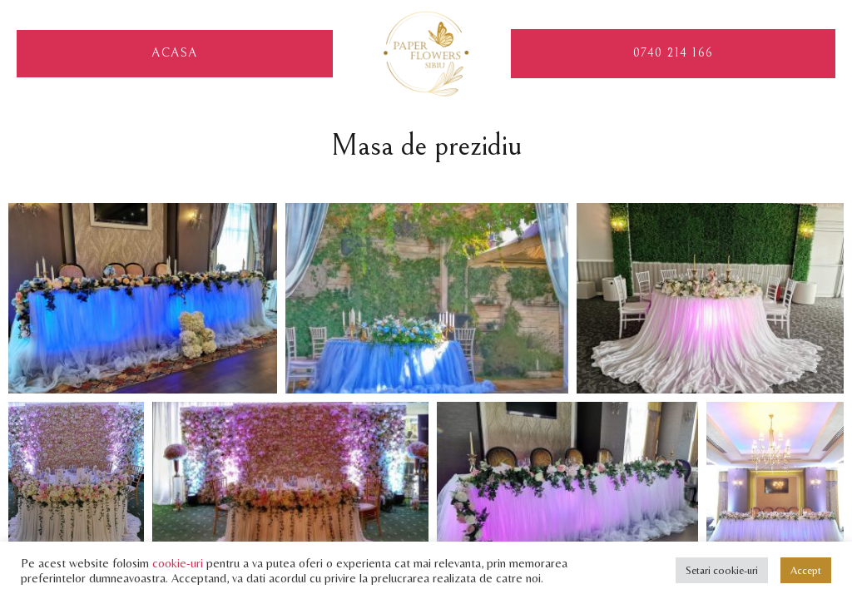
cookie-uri (177, 563)
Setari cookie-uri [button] (722, 570)
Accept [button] (805, 570)
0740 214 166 (673, 53)
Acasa (174, 54)
